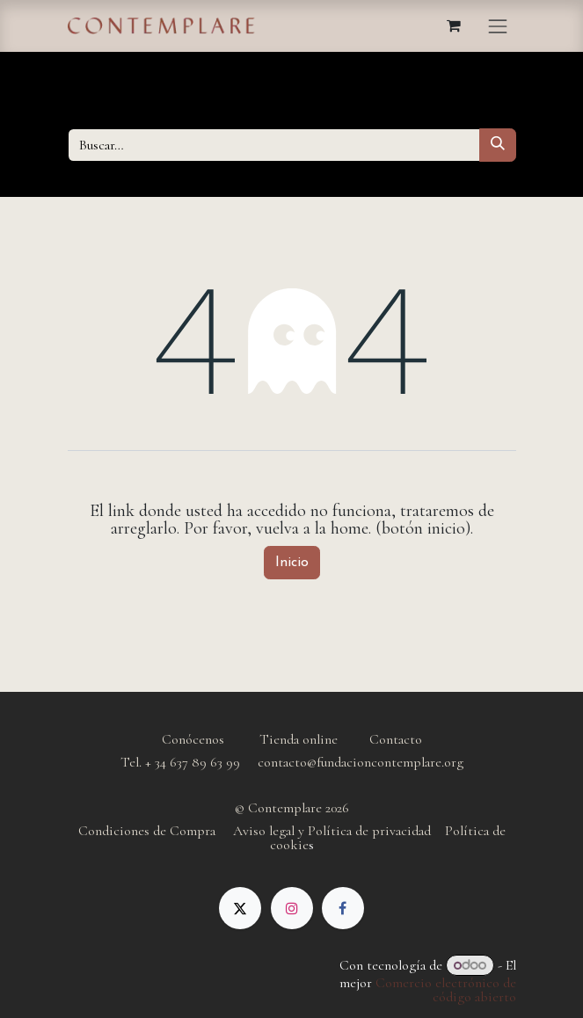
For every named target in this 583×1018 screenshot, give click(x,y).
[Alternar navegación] (497, 26)
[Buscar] (497, 145)
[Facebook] (343, 908)
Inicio (292, 563)
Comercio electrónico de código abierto (445, 990)
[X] (240, 908)
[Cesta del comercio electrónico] (453, 25)
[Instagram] (292, 908)
